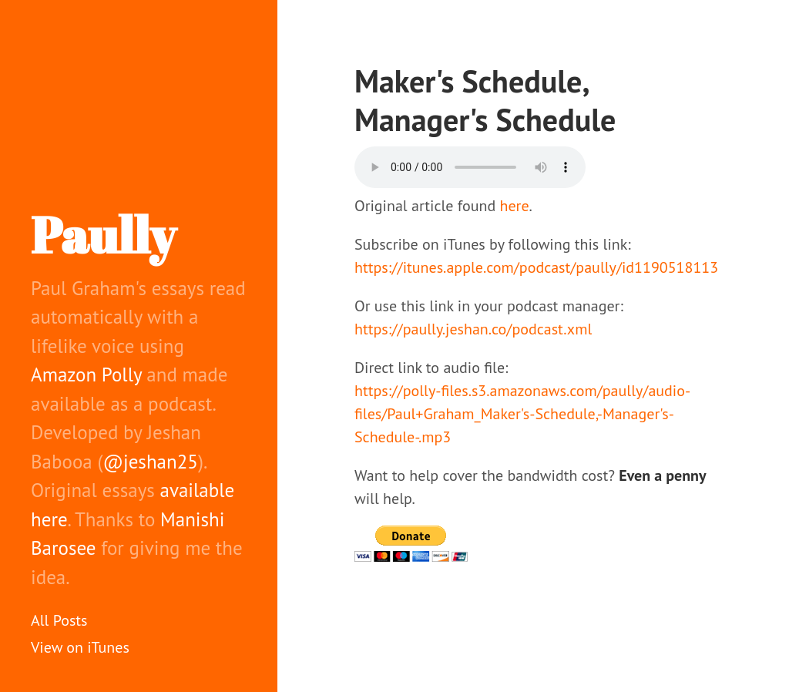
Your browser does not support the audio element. (470, 167)
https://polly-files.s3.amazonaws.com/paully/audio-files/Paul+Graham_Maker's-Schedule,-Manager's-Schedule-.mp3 (522, 414)
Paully (103, 234)
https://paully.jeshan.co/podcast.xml (473, 329)
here (514, 206)
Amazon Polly (86, 374)
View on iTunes (80, 647)
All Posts (59, 620)
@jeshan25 (150, 461)
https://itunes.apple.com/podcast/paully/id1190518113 (536, 267)
